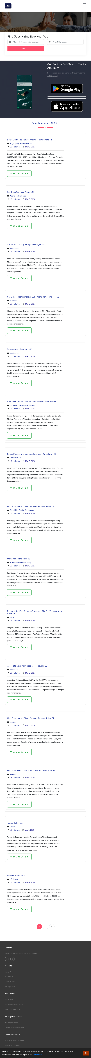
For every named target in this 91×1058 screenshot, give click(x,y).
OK (86, 1053)
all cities (17, 147)
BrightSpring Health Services (21, 143)
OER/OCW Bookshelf (12, 1046)
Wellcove (13, 301)
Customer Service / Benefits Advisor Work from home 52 (32, 402)
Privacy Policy (10, 986)
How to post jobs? (11, 1023)
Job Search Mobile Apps (14, 1005)
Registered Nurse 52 (16, 875)
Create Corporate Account (14, 1028)
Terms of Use (38, 1055)
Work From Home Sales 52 (18, 559)
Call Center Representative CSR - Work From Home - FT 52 (33, 297)
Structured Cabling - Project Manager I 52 (26, 244)
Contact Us (9, 977)
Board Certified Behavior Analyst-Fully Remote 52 (29, 140)
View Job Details (19, 173)
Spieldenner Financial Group (20, 562)
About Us (8, 972)
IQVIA (12, 617)
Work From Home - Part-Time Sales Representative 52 (31, 770)
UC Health (14, 879)
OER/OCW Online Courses (14, 1041)
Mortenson (14, 248)
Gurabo (17, 830)
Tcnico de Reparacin (16, 823)
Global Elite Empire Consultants (22, 510)
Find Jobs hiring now (12, 1009)
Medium (13, 722)
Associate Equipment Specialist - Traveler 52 (27, 666)
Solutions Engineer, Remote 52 (20, 192)
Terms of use (10, 982)
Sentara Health (15, 458)
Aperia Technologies (18, 196)
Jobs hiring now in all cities (45, 123)
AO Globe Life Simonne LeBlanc (22, 405)
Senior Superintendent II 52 (19, 349)
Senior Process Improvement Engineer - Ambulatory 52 (31, 454)
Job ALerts (9, 1000)
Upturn (12, 827)
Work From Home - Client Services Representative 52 (30, 506)
